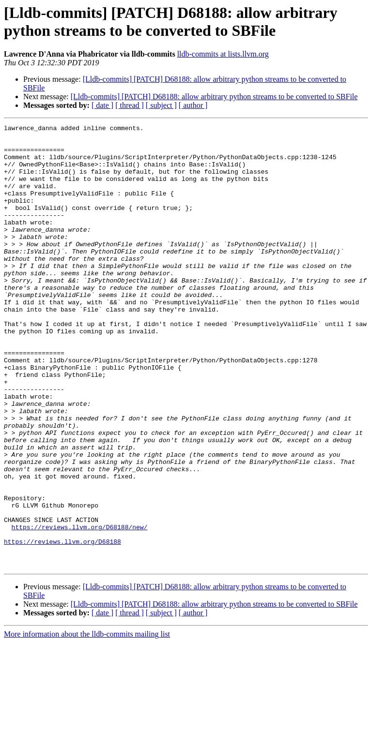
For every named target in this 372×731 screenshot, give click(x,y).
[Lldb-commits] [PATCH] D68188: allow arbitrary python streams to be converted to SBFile (214, 96)
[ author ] (193, 105)
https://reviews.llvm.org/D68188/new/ (80, 608)
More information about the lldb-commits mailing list (87, 722)
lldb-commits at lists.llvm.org (223, 54)
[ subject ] (161, 105)
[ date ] (102, 105)
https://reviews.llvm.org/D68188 (62, 625)
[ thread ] (129, 105)
